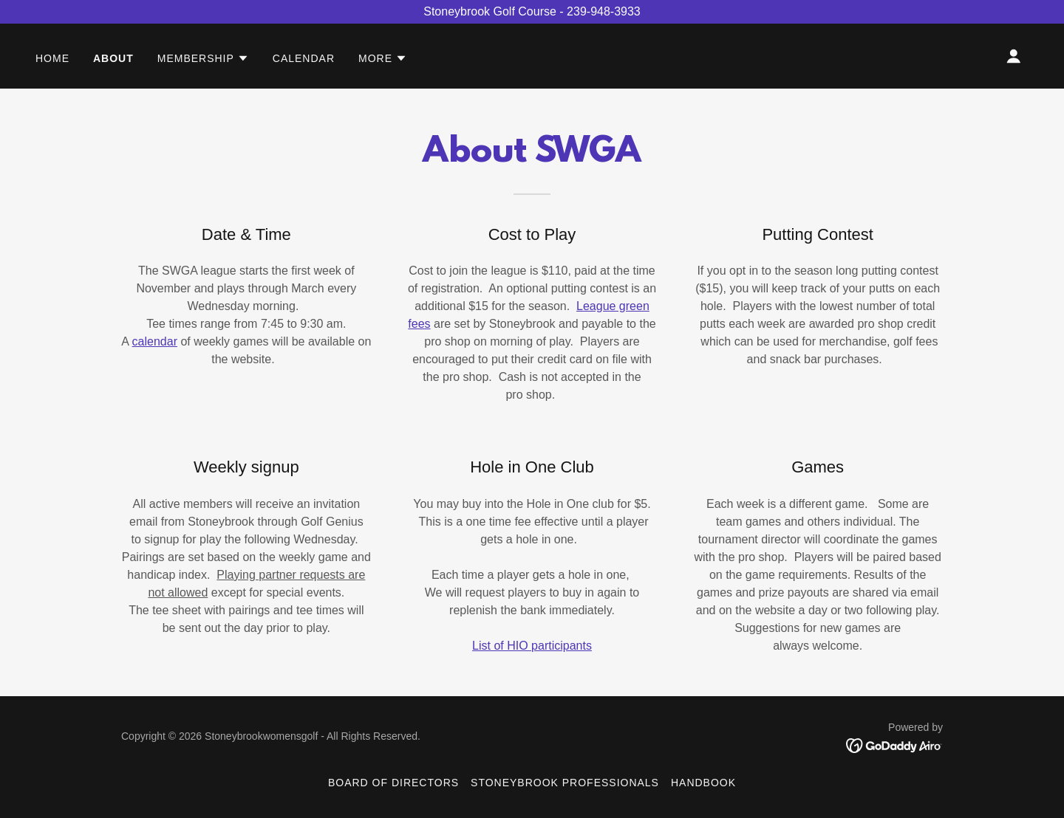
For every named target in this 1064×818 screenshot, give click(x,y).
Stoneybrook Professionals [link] (565, 782)
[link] (894, 744)
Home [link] (52, 58)
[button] (203, 58)
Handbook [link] (703, 782)
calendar (154, 341)
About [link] (113, 58)
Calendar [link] (304, 58)
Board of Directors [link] (393, 782)
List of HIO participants (532, 645)
